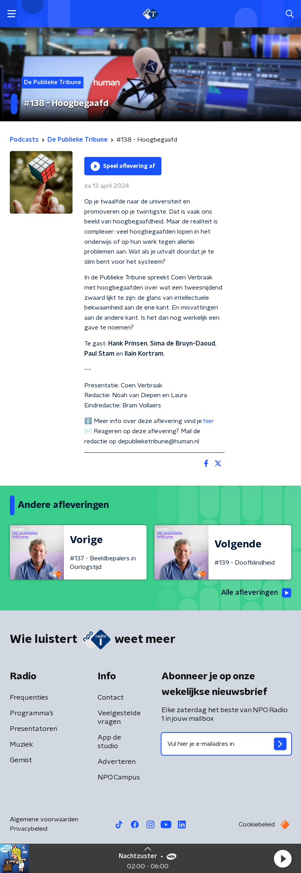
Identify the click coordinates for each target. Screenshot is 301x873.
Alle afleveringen (256, 593)
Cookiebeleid (257, 824)
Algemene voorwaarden (44, 819)
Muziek (21, 744)
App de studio (109, 742)
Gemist (21, 760)
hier (208, 421)
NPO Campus (119, 777)
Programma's (31, 713)
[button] (282, 858)
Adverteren (117, 761)
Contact (111, 697)
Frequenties (29, 697)
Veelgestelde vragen (119, 717)
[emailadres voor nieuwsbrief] (226, 744)
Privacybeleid (28, 829)
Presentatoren (33, 729)
